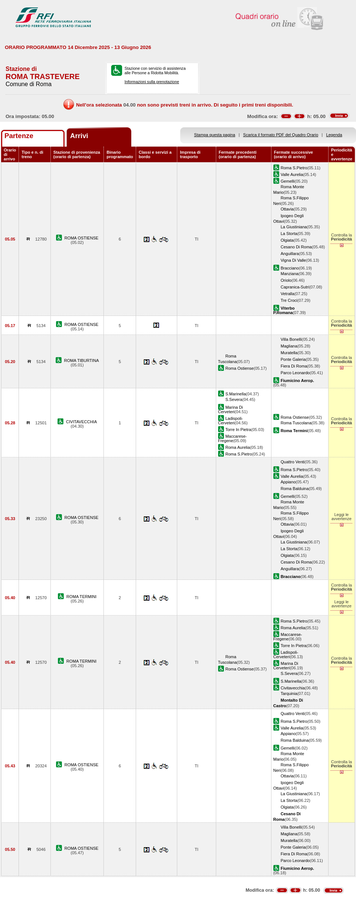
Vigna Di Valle (293, 260)
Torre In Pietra (238, 429)
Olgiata (287, 240)
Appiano (288, 482)
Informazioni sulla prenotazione (152, 81)
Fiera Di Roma (294, 366)
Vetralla (287, 293)
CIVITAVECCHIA (81, 422)
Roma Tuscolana (296, 423)
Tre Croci (289, 300)
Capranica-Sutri (295, 287)
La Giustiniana (294, 227)
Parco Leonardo (295, 372)
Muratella (289, 352)
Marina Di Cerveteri (230, 409)
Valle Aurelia (292, 174)
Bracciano (290, 268)
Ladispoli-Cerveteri (230, 420)
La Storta (289, 233)
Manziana (290, 273)
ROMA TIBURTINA (81, 360)
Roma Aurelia (237, 447)
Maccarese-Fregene (232, 438)
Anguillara (290, 253)
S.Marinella (235, 394)
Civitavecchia (293, 688)
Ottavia (287, 209)
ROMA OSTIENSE (82, 238)
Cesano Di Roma (296, 247)
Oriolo (286, 280)
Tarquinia (289, 693)
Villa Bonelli (291, 339)
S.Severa (234, 399)
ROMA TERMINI (81, 596)
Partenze (18, 136)
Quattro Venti (293, 462)
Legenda (334, 135)
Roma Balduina (295, 488)
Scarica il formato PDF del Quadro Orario (281, 135)
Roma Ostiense (239, 368)
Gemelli (288, 181)
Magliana (289, 346)
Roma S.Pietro (294, 168)
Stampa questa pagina (214, 135)
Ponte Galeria (293, 359)
